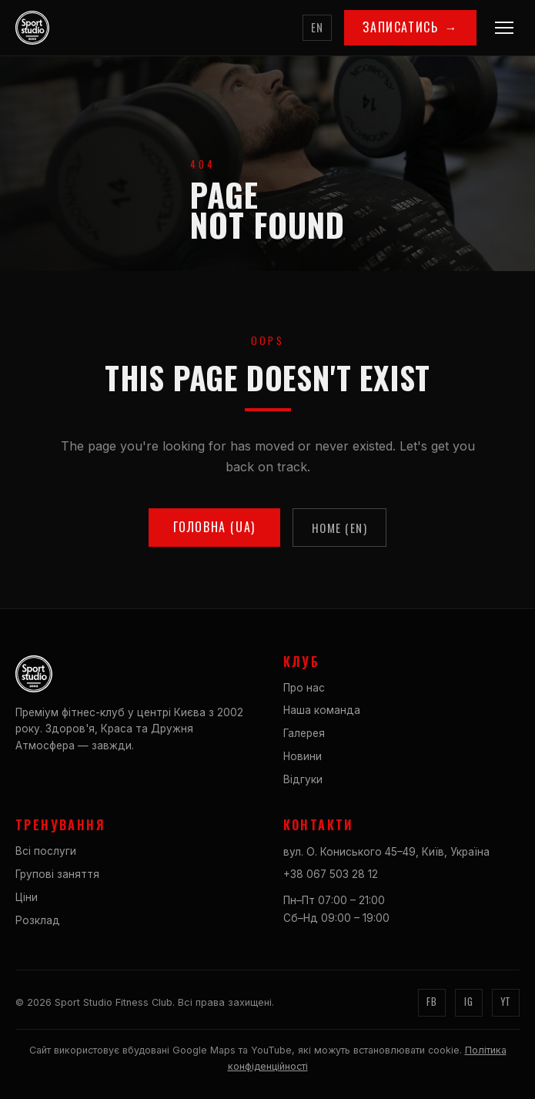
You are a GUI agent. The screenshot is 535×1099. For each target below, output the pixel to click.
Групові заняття (57, 874)
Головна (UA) (214, 527)
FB (431, 1001)
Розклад (37, 920)
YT (505, 1001)
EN (317, 27)
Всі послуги (45, 851)
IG (468, 1001)
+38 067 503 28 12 (330, 874)
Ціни (26, 897)
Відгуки (303, 779)
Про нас (304, 688)
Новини (302, 756)
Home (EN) (340, 527)
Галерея (304, 733)
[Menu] (504, 27)
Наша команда (321, 710)
